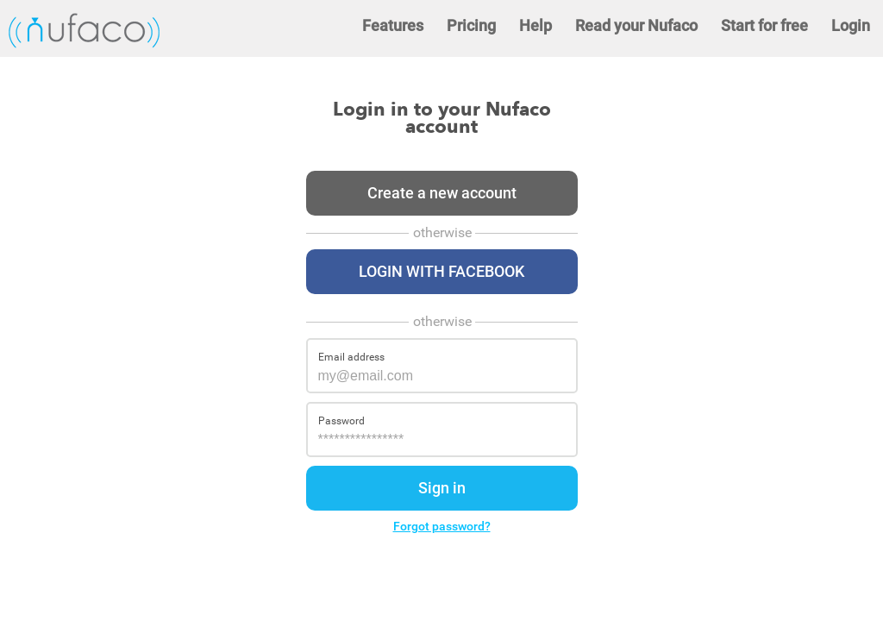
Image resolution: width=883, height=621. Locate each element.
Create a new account (442, 193)
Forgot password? (442, 526)
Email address (351, 357)
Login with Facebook (441, 271)
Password (341, 421)
